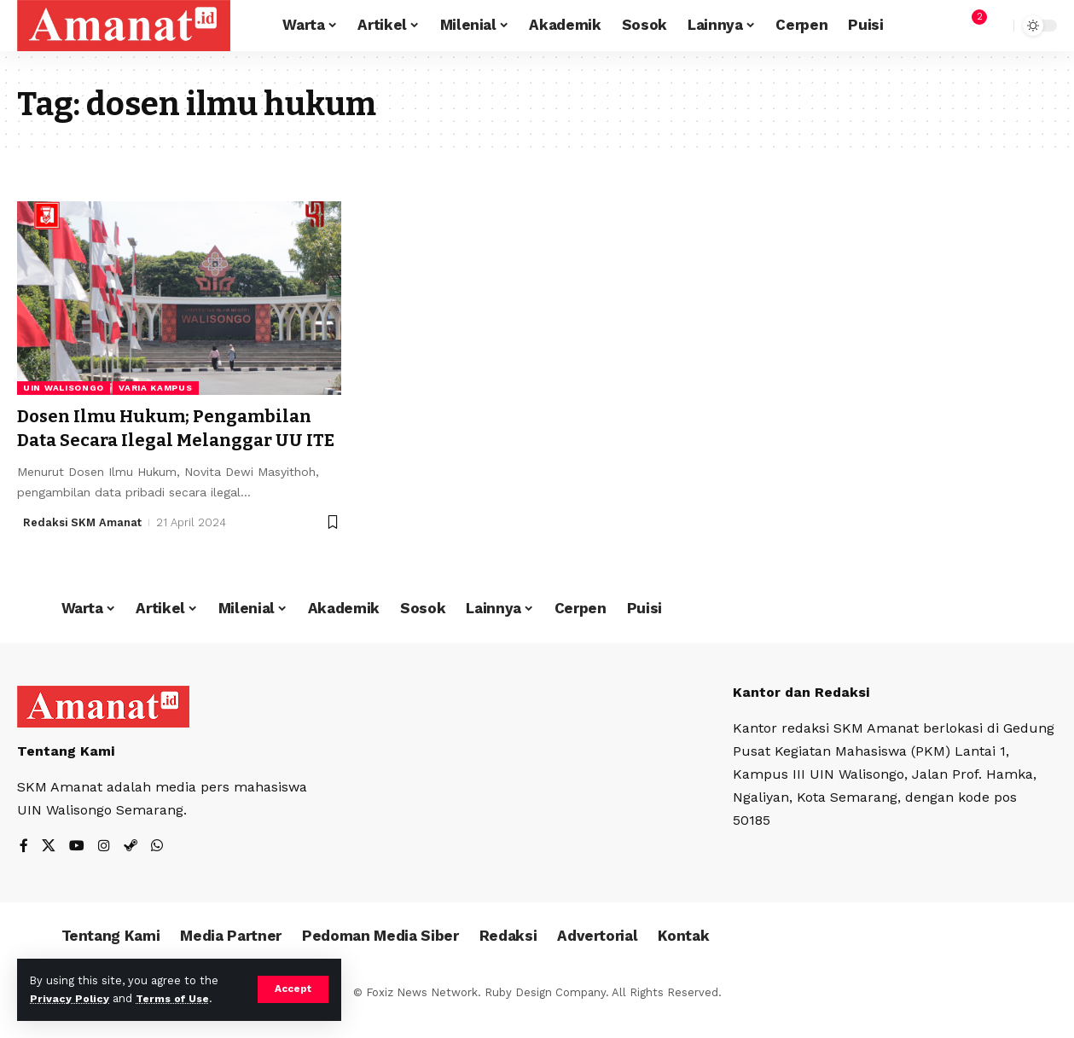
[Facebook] (24, 869)
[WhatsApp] (156, 869)
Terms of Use (175, 998)
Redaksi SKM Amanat (83, 545)
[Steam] (130, 869)
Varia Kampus (155, 387)
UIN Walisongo (63, 387)
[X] (48, 869)
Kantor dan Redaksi (802, 715)
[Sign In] (934, 25)
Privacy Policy (70, 998)
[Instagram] (104, 869)
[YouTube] (77, 869)
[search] (996, 25)
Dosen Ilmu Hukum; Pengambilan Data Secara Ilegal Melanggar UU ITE (170, 439)
